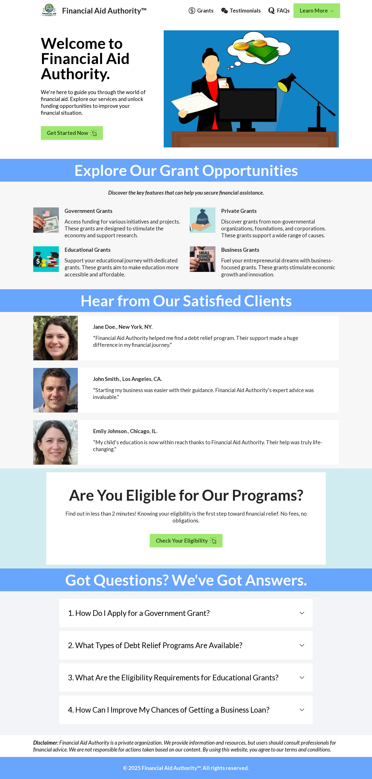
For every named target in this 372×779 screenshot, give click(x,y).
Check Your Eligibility (186, 540)
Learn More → (317, 10)
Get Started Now (72, 133)
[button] (186, 613)
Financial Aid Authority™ (104, 10)
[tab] (186, 613)
